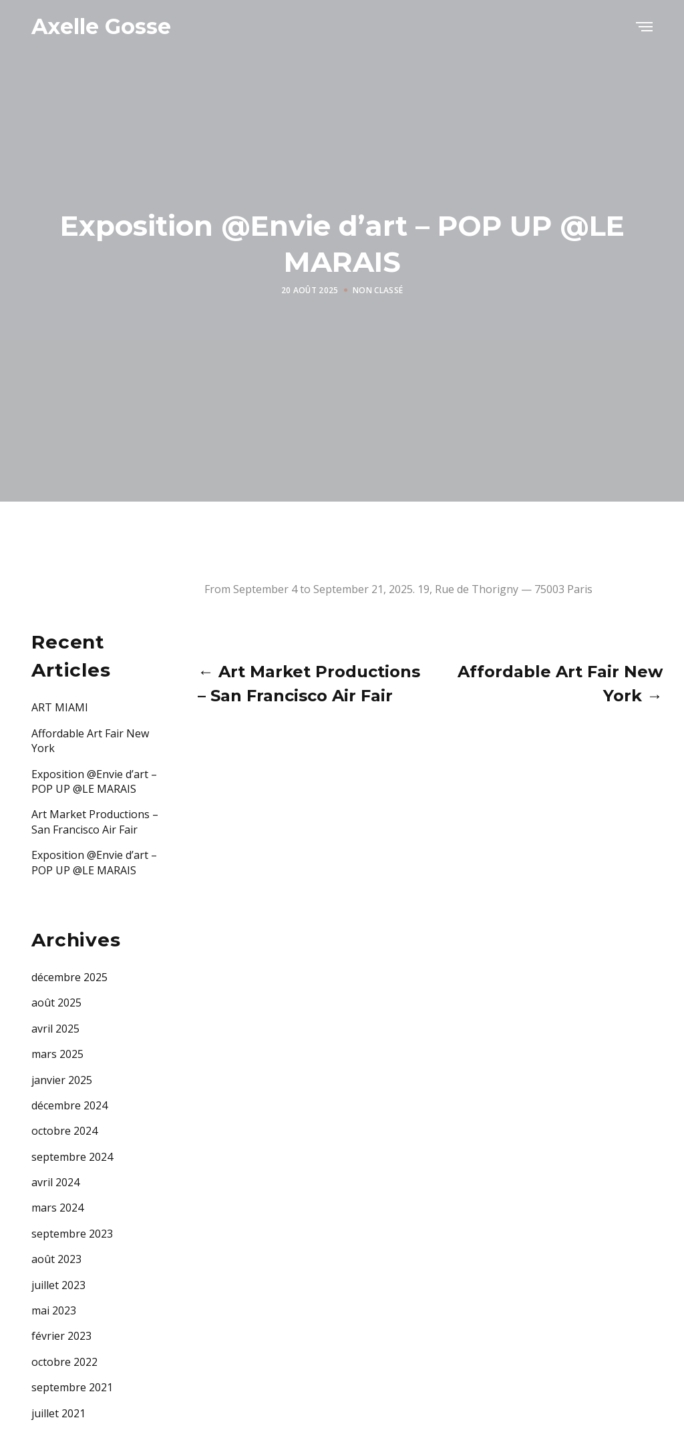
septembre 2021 (72, 1387)
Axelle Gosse (101, 26)
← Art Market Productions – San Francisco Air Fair (309, 683)
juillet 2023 (58, 1285)
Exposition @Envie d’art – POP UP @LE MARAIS (94, 781)
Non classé (378, 290)
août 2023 (56, 1259)
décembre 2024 (69, 1105)
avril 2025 (55, 1028)
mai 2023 (53, 1310)
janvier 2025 (61, 1080)
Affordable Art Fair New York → (560, 683)
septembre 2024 (72, 1156)
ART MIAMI (59, 707)
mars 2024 (57, 1207)
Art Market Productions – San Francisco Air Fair (94, 821)
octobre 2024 (64, 1130)
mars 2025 (57, 1054)
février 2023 (61, 1335)
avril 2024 (55, 1182)
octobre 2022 (64, 1362)
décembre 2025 (69, 977)
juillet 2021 (58, 1413)
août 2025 (56, 1002)
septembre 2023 (72, 1233)
